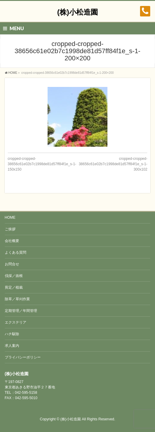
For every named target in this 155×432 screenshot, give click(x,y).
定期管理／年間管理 (21, 311)
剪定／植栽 (14, 287)
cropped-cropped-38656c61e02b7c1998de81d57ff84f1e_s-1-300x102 (113, 164)
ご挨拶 (10, 229)
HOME (10, 217)
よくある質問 (15, 252)
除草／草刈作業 (17, 299)
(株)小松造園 (77, 12)
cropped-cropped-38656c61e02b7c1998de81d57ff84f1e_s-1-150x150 (42, 164)
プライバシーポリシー (23, 357)
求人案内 (12, 346)
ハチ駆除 (12, 334)
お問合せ (12, 264)
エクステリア (15, 322)
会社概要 (12, 241)
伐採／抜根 (14, 276)
